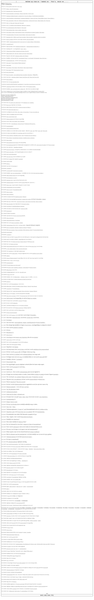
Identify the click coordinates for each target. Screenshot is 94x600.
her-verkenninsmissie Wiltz (11, 27)
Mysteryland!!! (9, 232)
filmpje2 (29, 286)
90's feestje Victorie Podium (19, 34)
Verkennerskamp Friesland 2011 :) (33, 46)
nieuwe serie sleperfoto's (21, 337)
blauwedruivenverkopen (26, 416)
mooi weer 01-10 (23, 41)
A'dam (30, 551)
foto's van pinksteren (16, 379)
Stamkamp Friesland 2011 (21, 46)
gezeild (17, 539)
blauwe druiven (19, 567)
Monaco (29, 227)
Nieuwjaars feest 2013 (17, 11)
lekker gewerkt (13, 463)
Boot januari (8, 70)
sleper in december (22, 453)
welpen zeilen (14, 253)
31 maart (19, 409)
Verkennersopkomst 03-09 (15, 41)
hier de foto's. (28, 325)
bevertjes (20, 511)
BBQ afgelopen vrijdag (27, 229)
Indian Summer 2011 (10, 53)
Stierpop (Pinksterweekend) (11, 258)
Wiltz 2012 (16, 20)
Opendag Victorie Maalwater (15, 25)
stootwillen (23, 515)
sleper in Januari (39, 201)
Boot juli (27, 51)
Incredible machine (19, 286)
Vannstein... (28, 25)
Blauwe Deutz (22, 310)
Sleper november (29, 37)
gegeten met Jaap (23, 586)
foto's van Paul (25, 386)
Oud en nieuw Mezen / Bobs (39, 448)
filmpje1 (25, 286)
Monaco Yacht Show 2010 (24, 77)
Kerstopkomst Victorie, (23, 58)
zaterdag (56, 374)
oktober (10, 159)
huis (26, 481)
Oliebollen (31, 448)
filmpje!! (19, 27)
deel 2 (25, 48)
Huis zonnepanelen (10, 20)
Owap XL (35, 74)
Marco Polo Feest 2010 (34, 77)
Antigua (32, 431)
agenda (9, 546)
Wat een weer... (9, 530)
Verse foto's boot (9, 156)
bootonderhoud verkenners (18, 137)
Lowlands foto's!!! (9, 44)
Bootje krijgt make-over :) (13, 109)
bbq (24, 367)
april (34, 130)
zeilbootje (26, 342)
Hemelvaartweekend (10, 534)
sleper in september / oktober (17, 222)
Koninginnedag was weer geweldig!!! (13, 187)
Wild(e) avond (16, 37)
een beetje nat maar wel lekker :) (24, 107)
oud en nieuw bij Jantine (41, 144)
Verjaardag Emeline (10, 34)
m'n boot (20, 300)
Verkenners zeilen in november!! (39, 37)
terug (20, 357)
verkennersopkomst (27, 354)
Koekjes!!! (8, 281)
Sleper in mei (8, 185)
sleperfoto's (11, 251)
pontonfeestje (20, 84)
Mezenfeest (29, 74)
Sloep (13, 406)
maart (31, 130)
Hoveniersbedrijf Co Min (7, 100)
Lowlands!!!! (8, 168)
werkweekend (25, 267)
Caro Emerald (30, 58)
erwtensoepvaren (15, 484)
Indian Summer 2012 (42, 20)
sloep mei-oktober (30, 39)
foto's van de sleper (16, 446)
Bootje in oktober (9, 39)
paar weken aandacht (21, 562)
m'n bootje (15, 166)
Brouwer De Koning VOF (7, 98)
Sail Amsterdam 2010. (15, 81)
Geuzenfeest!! (9, 288)
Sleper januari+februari (28, 67)
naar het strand (41, 586)
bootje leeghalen (41, 322)
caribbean (36, 431)
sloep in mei (23, 60)
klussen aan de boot (19, 307)
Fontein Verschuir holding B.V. (8, 95)
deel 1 (22, 48)
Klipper (8, 401)
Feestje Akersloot (9, 135)
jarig (18, 260)
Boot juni (16, 53)
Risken (26, 448)
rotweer (11, 525)
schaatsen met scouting (26, 199)
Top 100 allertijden (10, 389)
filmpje (24, 196)
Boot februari (8, 67)
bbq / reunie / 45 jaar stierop (23, 112)
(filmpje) (26, 55)
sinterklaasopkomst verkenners (18, 206)
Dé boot (8, 330)
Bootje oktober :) (9, 79)
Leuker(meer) (9, 86)
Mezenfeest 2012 (9, 11)
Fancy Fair (9, 406)
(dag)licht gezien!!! (19, 196)
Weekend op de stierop (20, 51)
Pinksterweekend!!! (11, 386)
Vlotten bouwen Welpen (11, 51)
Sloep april (12, 23)
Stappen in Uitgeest (23, 227)
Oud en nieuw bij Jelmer (30, 34)
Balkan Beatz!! (9, 269)
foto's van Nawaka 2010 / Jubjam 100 (18, 89)
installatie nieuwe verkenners (28, 137)
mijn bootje (23, 295)
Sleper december (9, 204)
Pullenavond (20, 451)
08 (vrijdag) (65, 507)
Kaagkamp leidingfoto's (25, 18)
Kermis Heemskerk (10, 13)
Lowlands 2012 (21, 16)
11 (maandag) (83, 507)
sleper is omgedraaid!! (13, 439)
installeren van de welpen (37, 253)
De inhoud (8, 320)
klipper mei (17, 534)
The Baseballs (36, 58)
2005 (47, 593)
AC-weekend (16, 354)
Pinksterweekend (9, 119)
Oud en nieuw (9, 298)
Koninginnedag (9, 574)
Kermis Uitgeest (23, 241)
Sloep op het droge (25, 291)
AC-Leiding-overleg (43, 409)
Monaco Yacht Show (24, 13)
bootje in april (10, 267)
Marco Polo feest (43, 58)
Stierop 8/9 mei (21, 123)
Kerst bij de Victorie (10, 149)
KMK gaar (24, 25)
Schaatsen (31, 291)
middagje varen (14, 114)
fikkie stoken (22, 579)
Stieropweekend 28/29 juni (11, 246)
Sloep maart (24, 27)
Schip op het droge (10, 218)
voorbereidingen (24, 591)
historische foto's (16, 317)
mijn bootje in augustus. (18, 170)
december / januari (41, 199)
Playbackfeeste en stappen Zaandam (32, 32)
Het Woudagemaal (9, 144)
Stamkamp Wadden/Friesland (12, 16)
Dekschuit (17, 227)
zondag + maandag (27, 532)
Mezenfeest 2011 (9, 37)
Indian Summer (13, 248)
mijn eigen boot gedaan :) (38, 173)
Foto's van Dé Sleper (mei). (11, 116)
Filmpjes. (8, 4)
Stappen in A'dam (27, 424)
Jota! (19, 339)
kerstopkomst (14, 453)
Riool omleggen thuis (10, 30)
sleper (25, 300)
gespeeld (15, 344)
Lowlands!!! (19, 359)
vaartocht (17, 364)
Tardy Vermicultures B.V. (7, 96)
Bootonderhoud (15, 284)
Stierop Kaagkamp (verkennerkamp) (13, 18)
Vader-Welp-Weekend (17, 291)
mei (12, 260)
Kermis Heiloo (29, 53)
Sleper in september (19, 229)
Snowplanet (17, 220)
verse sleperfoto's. (43, 396)
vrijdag (36, 374)
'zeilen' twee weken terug (15, 102)
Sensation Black (9, 513)
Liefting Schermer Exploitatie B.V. (9, 97)
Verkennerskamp (9, 225)
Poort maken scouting (10, 32)
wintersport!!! (16, 426)
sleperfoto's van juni (38, 377)
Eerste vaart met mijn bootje (21, 248)
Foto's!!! (8, 293)
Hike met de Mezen (11, 456)
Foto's (7, 560)
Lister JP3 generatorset (13, 8)
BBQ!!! (7, 488)
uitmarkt (9, 498)
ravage (11, 505)
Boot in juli (8, 105)
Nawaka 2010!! (41, 91)
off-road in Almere (25, 204)
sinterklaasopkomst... (18, 458)
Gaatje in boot (9, 339)
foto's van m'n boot (17, 215)
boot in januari (52, 144)
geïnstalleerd (19, 572)
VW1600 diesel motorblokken (38, 16)
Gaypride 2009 (9, 170)
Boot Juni (48, 20)
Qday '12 (8, 23)
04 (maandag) (40, 507)
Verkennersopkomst (11, 436)
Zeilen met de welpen (11, 394)
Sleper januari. (9, 140)
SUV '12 (8, 25)
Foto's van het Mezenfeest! (11, 154)
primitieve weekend (18, 327)
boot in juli (32, 241)
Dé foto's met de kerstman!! (11, 312)
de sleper (22, 349)
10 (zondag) (77, 507)
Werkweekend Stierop (10, 220)
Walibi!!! (8, 255)
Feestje (7, 239)
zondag (41, 374)
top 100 (13, 537)
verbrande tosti (20, 394)
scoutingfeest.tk (28, 444)
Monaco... (8, 163)
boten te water (14, 401)
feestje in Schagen (24, 305)
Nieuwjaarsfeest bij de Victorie (12, 142)
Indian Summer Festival (11, 175)
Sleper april (17, 23)
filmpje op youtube (31, 298)
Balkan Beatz (17, 276)
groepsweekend (33, 379)
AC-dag (7, 248)
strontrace (22, 474)
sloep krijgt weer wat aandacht (25, 411)
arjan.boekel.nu (22, 553)
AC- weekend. (19, 491)
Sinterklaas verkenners (18, 147)
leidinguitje (15, 303)
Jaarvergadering (18, 322)
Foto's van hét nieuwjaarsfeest (12, 444)
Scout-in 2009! (9, 161)
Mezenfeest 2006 (9, 467)
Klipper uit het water (26, 377)
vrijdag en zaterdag (33, 520)
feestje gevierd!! (34, 588)
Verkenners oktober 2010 (20, 55)
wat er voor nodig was (34, 112)
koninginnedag (40, 411)
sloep (9, 274)
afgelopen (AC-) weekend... (28, 102)
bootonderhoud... (16, 288)
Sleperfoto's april (10, 411)
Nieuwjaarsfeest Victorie (20, 32)
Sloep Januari (14, 67)
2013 (21, 6)
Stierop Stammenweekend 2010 (12, 128)
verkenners (23, 276)
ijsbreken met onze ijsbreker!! (30, 135)
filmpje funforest (22, 63)
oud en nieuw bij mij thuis (30, 201)
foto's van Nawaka (12, 404)
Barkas (7, 8)
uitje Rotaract (16, 13)
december (33, 315)
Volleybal (14, 286)
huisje (20, 396)
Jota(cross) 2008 (24, 208)
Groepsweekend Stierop (38, 229)
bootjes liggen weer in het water (14, 265)
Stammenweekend (9, 182)
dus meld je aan (23, 272)
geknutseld (19, 465)
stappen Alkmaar (30, 41)
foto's (14, 518)
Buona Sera (41, 379)
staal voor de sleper (20, 584)
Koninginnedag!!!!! (11, 399)
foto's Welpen (14, 121)
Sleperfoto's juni (9, 180)
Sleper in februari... (10, 194)
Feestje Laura (30, 13)
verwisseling (18, 503)
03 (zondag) (34, 507)
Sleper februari (9, 137)
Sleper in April (9, 189)
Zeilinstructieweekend (11, 391)
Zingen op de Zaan (34, 18)
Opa (15, 362)
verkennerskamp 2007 (25, 372)
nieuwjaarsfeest (19, 199)
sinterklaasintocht (31, 322)
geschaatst (14, 588)
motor (9, 429)
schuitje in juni (22, 251)
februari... (15, 581)
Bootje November (9, 74)
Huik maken (41, 32)
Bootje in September (10, 227)
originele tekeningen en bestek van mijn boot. (22, 279)
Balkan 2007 (9, 369)
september (20, 159)
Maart (23, 569)
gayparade (15, 367)
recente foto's (30, 317)
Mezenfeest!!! (9, 211)
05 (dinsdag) (46, 507)
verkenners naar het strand (16, 434)
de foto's (16, 237)
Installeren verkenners (18, 267)
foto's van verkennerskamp (16, 173)
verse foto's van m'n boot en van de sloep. (33, 84)
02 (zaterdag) (28, 507)
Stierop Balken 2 (51, 18)
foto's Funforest (15, 63)
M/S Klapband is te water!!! (11, 177)
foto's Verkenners (21, 121)
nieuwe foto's (33, 246)
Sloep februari (20, 67)
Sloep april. (45, 130)
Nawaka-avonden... (32, 86)
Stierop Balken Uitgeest (42, 18)
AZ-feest (23, 182)
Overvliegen (8, 206)
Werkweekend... (37, 41)
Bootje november (22, 37)
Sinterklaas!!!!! (25, 460)
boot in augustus (11, 229)
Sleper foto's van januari (11, 295)
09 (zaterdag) (71, 507)
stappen (24, 322)
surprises (13, 315)
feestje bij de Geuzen (27, 436)
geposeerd (45, 567)
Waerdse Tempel (33, 267)
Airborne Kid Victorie (33, 20)
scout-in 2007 (17, 352)
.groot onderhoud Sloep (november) (20, 74)
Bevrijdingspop (14, 123)
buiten (13, 555)
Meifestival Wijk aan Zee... (30, 123)
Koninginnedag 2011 (10, 60)
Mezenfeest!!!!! (10, 332)
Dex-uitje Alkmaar (28, 16)
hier (33, 258)
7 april (24, 409)
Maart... (14, 558)
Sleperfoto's (8, 515)
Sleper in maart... (9, 192)
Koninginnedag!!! (9, 126)
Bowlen (7, 579)
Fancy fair (15, 548)
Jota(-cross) (13, 474)
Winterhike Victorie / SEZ (19, 135)
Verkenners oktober (15, 77)
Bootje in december (10, 152)
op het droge (20, 133)
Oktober (16, 347)
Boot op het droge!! (10, 72)
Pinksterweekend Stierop (23, 20)
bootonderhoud (37, 424)
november (13, 213)
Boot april (22, 23)
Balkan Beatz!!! (9, 335)
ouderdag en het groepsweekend (41, 349)
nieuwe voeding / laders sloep (20, 30)
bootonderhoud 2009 (18, 189)
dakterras (21, 421)
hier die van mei (21, 381)
